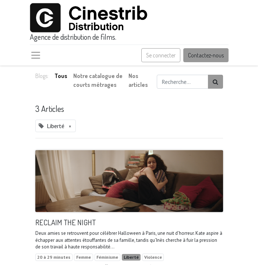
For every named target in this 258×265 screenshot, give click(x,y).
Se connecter (161, 55)
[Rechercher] (215, 82)
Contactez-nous (206, 55)
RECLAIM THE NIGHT (65, 222)
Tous (60, 76)
